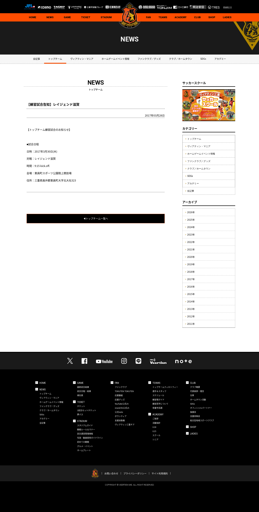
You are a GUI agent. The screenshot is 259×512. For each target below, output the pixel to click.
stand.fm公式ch (122, 407)
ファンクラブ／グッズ (149, 58)
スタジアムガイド (85, 425)
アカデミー (220, 58)
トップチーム (55, 58)
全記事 (36, 58)
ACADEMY (180, 17)
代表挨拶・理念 (197, 391)
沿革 (192, 395)
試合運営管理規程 (85, 433)
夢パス (80, 414)
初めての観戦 (83, 441)
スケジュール (158, 395)
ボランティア (121, 416)
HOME (32, 17)
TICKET (85, 17)
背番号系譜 (157, 407)
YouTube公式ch (122, 403)
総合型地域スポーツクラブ (202, 420)
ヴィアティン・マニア (81, 58)
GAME (67, 17)
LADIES (227, 17)
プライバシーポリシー (135, 473)
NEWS (50, 17)
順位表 (80, 395)
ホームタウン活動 (198, 399)
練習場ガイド (158, 399)
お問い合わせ (111, 473)
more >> (227, 7)
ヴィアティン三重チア (124, 424)
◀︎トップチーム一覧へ (95, 218)
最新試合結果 (83, 387)
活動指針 (156, 422)
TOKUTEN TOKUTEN (124, 391)
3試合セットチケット (86, 410)
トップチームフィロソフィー (165, 387)
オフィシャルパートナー (201, 407)
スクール (156, 435)
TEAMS (162, 17)
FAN (148, 17)
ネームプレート (84, 450)
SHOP (211, 17)
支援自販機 (120, 420)
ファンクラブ (121, 387)
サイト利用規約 (160, 473)
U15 (154, 431)
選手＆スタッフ (159, 391)
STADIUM (106, 17)
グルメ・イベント (85, 446)
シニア (155, 439)
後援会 (193, 412)
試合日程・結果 (84, 391)
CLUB (197, 17)
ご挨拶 (155, 418)
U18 (154, 427)
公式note (119, 412)
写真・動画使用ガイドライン (90, 437)
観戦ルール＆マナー (86, 429)
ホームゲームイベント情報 (115, 58)
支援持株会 (195, 416)
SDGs (203, 58)
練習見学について (160, 403)
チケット (81, 406)
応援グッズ (120, 399)
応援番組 (119, 395)
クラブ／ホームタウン (180, 58)
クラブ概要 (195, 387)
